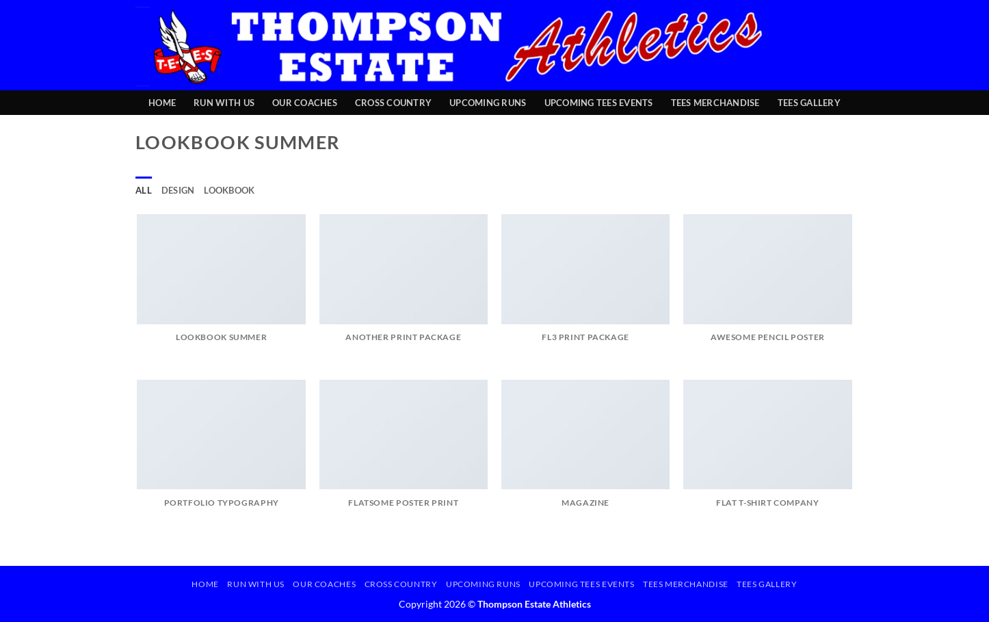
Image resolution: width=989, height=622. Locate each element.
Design (178, 190)
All (143, 190)
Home (162, 102)
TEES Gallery (809, 102)
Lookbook (229, 190)
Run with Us (224, 102)
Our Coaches (304, 102)
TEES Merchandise (715, 102)
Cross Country (393, 102)
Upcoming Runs (487, 102)
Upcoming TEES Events (598, 102)
